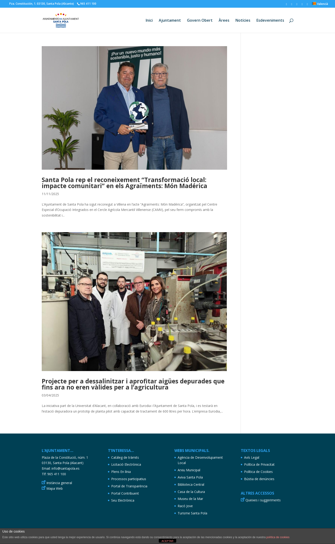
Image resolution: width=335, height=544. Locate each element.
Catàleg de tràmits (125, 457)
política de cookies (278, 537)
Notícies (242, 21)
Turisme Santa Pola (192, 513)
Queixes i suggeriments (263, 500)
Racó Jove (185, 506)
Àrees (224, 21)
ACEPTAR (167, 541)
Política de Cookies (258, 471)
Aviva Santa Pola (190, 477)
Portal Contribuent (125, 493)
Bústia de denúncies (259, 479)
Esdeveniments (270, 21)
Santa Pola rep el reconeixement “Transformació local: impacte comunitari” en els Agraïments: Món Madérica (124, 183)
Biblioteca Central (191, 484)
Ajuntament (170, 21)
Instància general (59, 483)
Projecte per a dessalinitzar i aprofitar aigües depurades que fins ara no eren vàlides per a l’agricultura (133, 384)
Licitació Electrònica (126, 464)
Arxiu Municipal (189, 470)
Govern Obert (200, 21)
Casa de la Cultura (191, 491)
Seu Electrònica (122, 500)
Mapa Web (54, 488)
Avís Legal (251, 457)
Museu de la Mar (190, 498)
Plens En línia (121, 471)
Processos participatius (128, 479)
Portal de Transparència (129, 486)
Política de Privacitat (259, 464)
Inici (149, 21)
